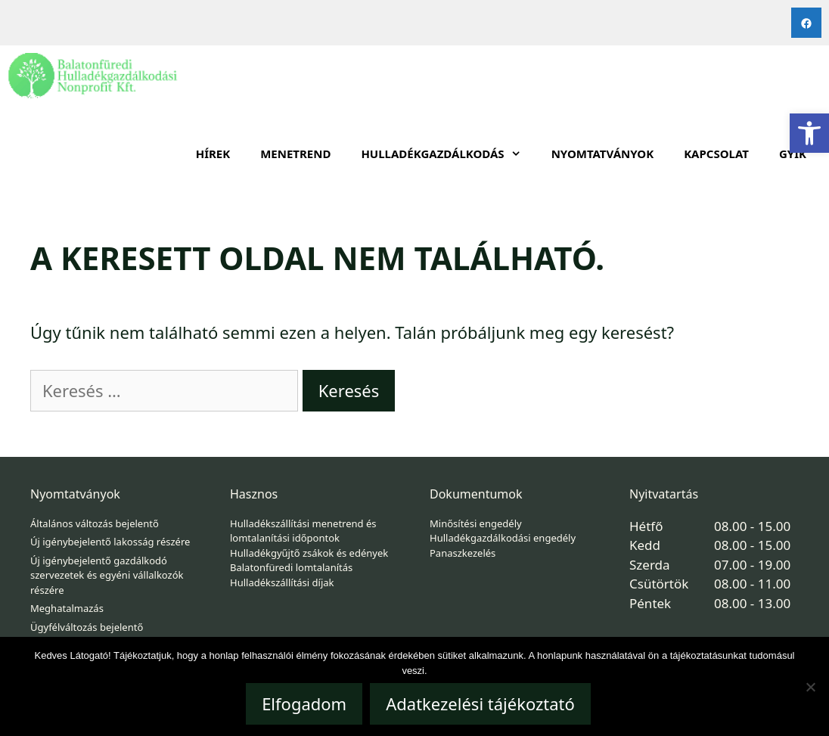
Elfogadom (304, 703)
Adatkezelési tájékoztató (480, 703)
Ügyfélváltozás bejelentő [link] (86, 627)
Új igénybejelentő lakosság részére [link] (110, 541)
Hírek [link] (213, 153)
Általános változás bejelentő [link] (94, 523)
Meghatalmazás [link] (67, 608)
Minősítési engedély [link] (476, 523)
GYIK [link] (792, 153)
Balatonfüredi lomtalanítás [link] (291, 567)
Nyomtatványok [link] (602, 153)
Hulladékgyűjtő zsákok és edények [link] (309, 553)
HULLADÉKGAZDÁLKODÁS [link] (448, 153)
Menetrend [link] (295, 153)
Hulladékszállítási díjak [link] (282, 582)
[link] (809, 133)
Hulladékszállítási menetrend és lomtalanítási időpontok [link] (303, 531)
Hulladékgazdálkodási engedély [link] (503, 538)
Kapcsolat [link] (716, 153)
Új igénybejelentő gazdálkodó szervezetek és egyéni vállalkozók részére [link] (106, 575)
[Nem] (810, 686)
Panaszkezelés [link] (462, 553)
